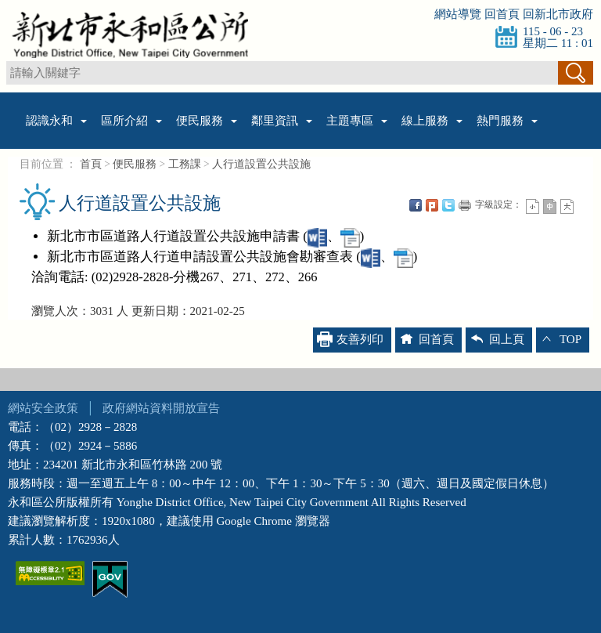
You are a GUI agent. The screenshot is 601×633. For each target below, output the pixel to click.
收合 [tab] (300, 379)
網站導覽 (457, 14)
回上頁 (506, 339)
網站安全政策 (43, 408)
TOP (570, 339)
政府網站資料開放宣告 (161, 408)
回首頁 (502, 14)
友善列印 (359, 339)
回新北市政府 (558, 14)
